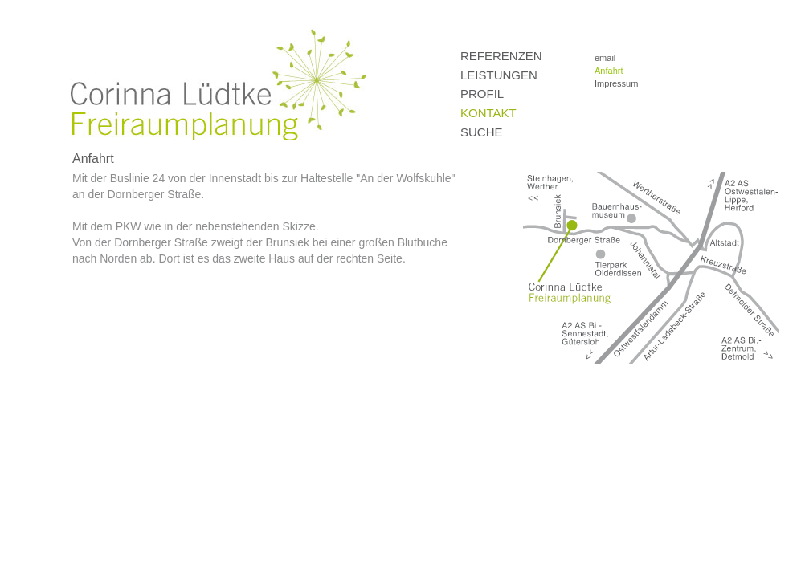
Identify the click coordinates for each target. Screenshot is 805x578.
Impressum (616, 83)
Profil (482, 93)
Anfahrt (609, 70)
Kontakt (488, 113)
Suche (481, 132)
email (605, 58)
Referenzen (501, 56)
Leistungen (498, 75)
